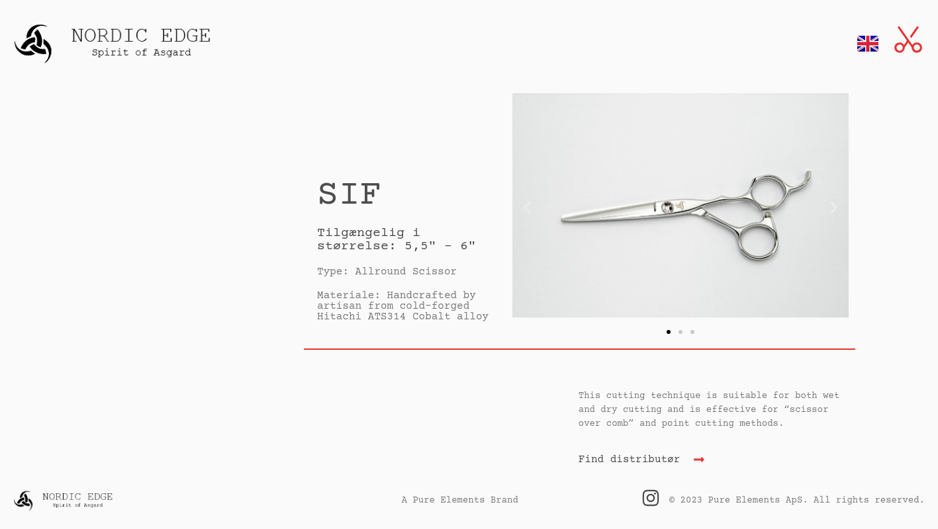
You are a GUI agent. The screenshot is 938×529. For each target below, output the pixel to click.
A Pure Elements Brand (460, 500)
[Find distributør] (699, 460)
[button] (527, 207)
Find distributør (629, 460)
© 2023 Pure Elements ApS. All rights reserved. (797, 500)
